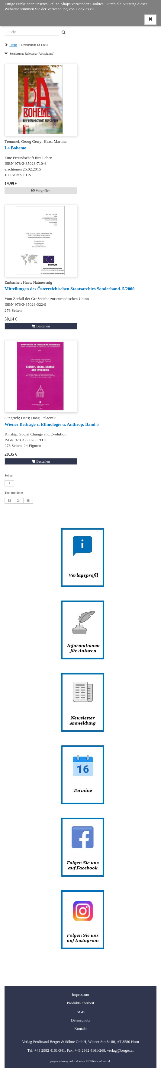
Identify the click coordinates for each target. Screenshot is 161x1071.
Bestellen (41, 326)
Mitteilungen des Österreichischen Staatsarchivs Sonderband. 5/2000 (69, 288)
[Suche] (32, 31)
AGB (80, 1012)
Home (13, 44)
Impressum (80, 995)
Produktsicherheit (80, 1003)
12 (9, 500)
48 (28, 500)
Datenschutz (80, 1020)
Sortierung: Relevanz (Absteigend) (29, 53)
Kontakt (80, 1029)
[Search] (64, 32)
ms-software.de (102, 1061)
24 (19, 500)
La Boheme (15, 147)
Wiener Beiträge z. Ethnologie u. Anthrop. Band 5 (52, 424)
